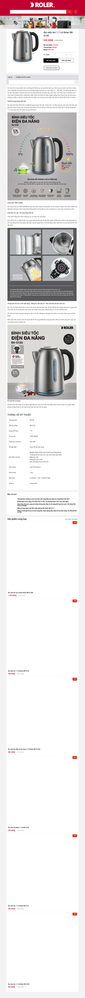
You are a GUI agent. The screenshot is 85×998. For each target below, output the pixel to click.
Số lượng (46, 54)
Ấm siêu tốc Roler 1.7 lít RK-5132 (18, 827)
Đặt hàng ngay (50, 60)
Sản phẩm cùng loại (16, 519)
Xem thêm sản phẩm (71, 519)
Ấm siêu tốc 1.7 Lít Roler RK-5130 (18, 984)
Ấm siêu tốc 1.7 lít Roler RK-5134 (18, 671)
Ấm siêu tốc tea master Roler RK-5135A (20, 592)
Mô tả (10, 77)
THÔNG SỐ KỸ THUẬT (23, 77)
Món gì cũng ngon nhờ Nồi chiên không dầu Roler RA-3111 (35, 508)
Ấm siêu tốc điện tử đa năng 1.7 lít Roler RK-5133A (24, 749)
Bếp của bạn (12, 494)
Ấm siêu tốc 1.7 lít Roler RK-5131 (18, 906)
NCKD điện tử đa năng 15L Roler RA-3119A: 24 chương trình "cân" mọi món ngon (42, 501)
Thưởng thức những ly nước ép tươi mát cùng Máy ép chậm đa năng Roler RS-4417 (43, 499)
